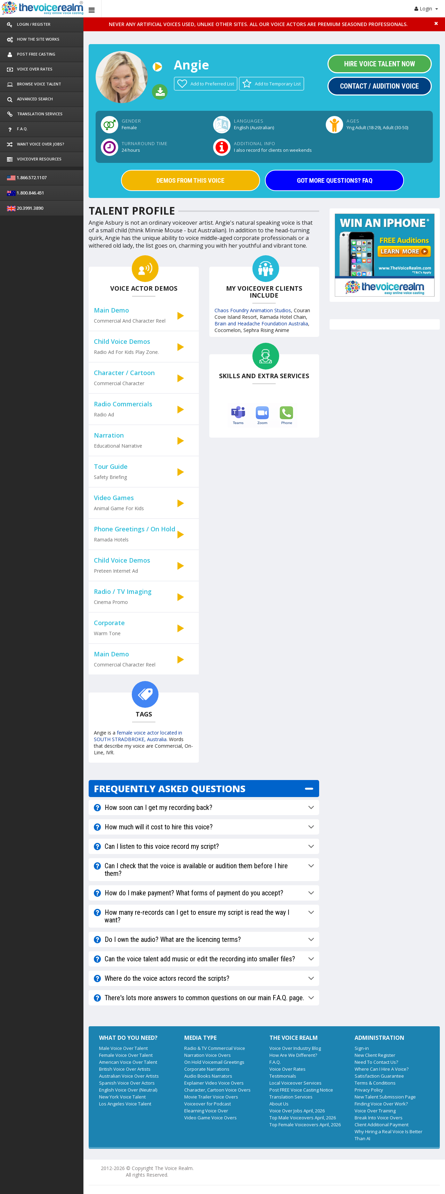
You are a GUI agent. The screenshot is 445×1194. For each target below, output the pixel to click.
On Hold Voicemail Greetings (214, 1062)
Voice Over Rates (287, 1069)
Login (426, 8)
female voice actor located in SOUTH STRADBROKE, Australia (138, 736)
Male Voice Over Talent (123, 1048)
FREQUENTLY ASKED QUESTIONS (169, 788)
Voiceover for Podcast (207, 1104)
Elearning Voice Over (206, 1111)
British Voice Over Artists (125, 1069)
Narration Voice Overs (207, 1055)
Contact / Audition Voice (379, 86)
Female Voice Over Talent (126, 1055)
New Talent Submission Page (385, 1097)
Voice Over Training (375, 1111)
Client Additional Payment (381, 1124)
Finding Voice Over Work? (381, 1104)
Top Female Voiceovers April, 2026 (305, 1124)
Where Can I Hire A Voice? (381, 1069)
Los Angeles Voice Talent (125, 1104)
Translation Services (291, 1097)
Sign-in (362, 1048)
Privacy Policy (369, 1090)
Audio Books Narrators (208, 1076)
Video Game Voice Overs (210, 1117)
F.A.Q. (275, 1062)
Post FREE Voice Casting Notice (301, 1090)
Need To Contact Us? (376, 1062)
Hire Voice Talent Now (379, 64)
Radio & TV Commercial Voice (214, 1048)
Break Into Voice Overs (379, 1117)
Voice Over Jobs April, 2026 (297, 1111)
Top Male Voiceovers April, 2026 (302, 1117)
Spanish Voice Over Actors (127, 1083)
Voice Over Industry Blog (295, 1048)
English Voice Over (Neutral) (128, 1090)
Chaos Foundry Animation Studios (253, 310)
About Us (279, 1104)
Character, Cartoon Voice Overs (217, 1090)
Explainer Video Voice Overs (214, 1083)
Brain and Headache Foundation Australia (261, 323)
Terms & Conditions (375, 1083)
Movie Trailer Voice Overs (211, 1097)
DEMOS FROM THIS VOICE (190, 180)
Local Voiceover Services (295, 1083)
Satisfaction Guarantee (379, 1076)
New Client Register (375, 1055)
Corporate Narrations (206, 1069)
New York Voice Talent (122, 1097)
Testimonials (282, 1076)
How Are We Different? (293, 1055)
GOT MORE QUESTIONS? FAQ (334, 180)
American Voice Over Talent (128, 1062)
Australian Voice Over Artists (129, 1076)
